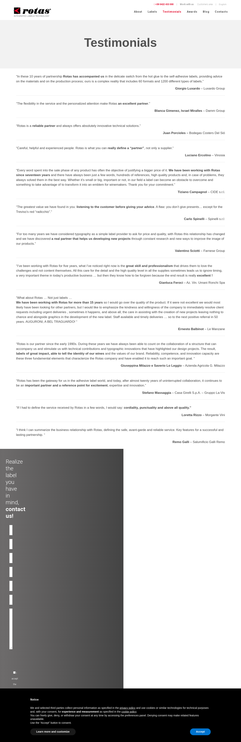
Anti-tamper (72, 652)
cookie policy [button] (128, 711)
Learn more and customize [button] (53, 731)
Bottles (69, 656)
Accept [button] (200, 731)
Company (127, 643)
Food (12, 670)
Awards (192, 11)
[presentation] (93, 574)
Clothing (14, 674)
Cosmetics (15, 665)
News (125, 656)
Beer (12, 656)
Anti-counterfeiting (75, 647)
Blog (206, 11)
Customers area (205, 4)
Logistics (14, 683)
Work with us (187, 4)
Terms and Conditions (191, 672)
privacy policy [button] (127, 707)
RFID (68, 665)
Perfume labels (17, 679)
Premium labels (73, 643)
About (138, 11)
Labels (152, 11)
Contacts (221, 11)
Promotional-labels (75, 661)
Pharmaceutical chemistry (22, 688)
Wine (12, 643)
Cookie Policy (204, 667)
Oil (11, 647)
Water (12, 652)
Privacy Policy (187, 667)
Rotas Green (128, 652)
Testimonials (172, 11)
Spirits (13, 661)
